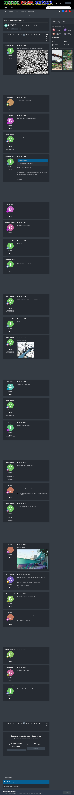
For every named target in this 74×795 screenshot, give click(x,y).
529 (10, 109)
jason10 (10, 485)
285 (10, 128)
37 (31, 34)
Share (7, 28)
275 (10, 235)
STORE (56, 11)
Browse (5, 8)
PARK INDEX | (52, 11)
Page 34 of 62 (47, 37)
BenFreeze (10, 115)
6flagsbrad (10, 97)
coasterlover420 (13, 24)
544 (10, 680)
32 (18, 34)
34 (23, 34)
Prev (8, 34)
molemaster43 (10, 134)
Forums (4, 11)
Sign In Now (35, 748)
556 (10, 606)
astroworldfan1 (59, 33)
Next (40, 34)
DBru (69, 33)
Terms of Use (6, 793)
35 (26, 34)
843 (10, 497)
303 (10, 435)
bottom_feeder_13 (10, 594)
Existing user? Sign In (58, 3)
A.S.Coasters (10, 574)
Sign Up (68, 2)
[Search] (53, 7)
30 (13, 34)
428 (10, 394)
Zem (68, 29)
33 (21, 34)
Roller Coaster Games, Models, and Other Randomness (28, 25)
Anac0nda (10, 382)
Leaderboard (31, 11)
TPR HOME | (47, 11)
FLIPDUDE (58, 29)
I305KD (10, 422)
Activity (11, 7)
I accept (67, 792)
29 (10, 34)
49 (10, 587)
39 (36, 34)
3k (10, 58)
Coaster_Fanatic (10, 222)
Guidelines (11, 11)
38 (34, 34)
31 (16, 34)
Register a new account (16, 749)
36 (28, 34)
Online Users (23, 11)
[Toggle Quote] (19, 160)
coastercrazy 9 (10, 667)
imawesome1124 (10, 45)
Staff (17, 11)
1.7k (10, 146)
